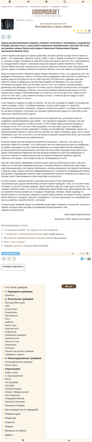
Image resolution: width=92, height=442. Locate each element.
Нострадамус (11, 382)
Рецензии (10, 418)
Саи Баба (9, 385)
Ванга (8, 379)
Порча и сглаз (12, 341)
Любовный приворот (15, 335)
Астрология (11, 309)
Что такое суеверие (16, 287)
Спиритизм (10, 331)
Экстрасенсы (11, 315)
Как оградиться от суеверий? (21, 409)
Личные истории (14, 405)
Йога (7, 318)
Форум (9, 426)
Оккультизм (11, 312)
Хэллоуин (10, 347)
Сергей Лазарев (13, 388)
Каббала (9, 322)
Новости (10, 422)
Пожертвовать (10, 253)
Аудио (9, 434)
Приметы (9, 295)
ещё (69, 286)
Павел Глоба (11, 372)
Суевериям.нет (46, 12)
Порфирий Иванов (14, 398)
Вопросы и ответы (15, 430)
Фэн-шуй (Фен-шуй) (15, 302)
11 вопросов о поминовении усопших (23, 234)
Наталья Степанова (15, 401)
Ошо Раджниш (12, 395)
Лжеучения (10, 344)
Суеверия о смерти (24, 20)
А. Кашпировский (14, 375)
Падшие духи (12, 413)
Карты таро (11, 325)
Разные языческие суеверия (19, 351)
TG (84, 258)
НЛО (7, 305)
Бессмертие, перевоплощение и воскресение (27, 237)
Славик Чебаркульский (16, 391)
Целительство (12, 338)
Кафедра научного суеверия (18, 245)
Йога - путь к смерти (14, 241)
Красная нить (12, 328)
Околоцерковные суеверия (19, 361)
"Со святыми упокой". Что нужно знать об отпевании (31, 230)
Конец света (11, 365)
